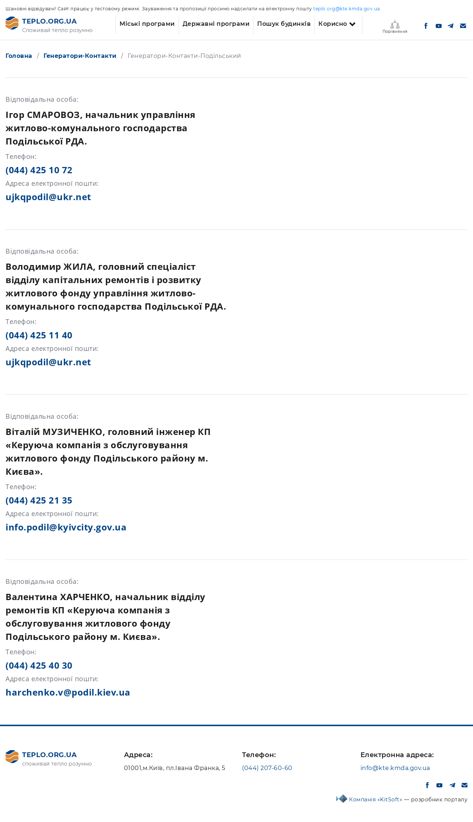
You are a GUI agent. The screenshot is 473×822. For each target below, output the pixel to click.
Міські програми (147, 23)
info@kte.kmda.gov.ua (395, 768)
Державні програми (216, 23)
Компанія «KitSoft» (376, 799)
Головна (19, 55)
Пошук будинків (284, 23)
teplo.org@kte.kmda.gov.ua (346, 8)
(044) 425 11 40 (39, 335)
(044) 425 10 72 (39, 170)
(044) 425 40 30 (39, 665)
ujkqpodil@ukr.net (48, 197)
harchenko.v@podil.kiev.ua (68, 692)
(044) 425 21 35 (39, 500)
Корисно (332, 23)
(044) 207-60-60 (267, 768)
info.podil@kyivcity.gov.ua (66, 527)
